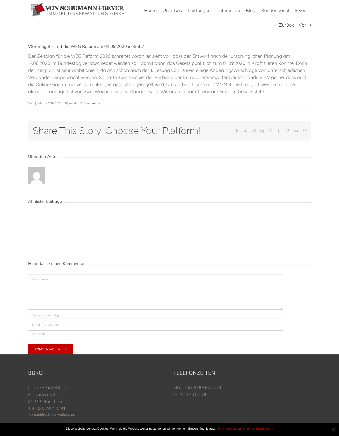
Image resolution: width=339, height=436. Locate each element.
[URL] (155, 333)
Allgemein (71, 103)
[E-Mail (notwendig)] (155, 324)
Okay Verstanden (229, 428)
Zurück (286, 25)
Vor (302, 25)
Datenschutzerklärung (258, 428)
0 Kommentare (90, 103)
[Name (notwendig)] (155, 315)
